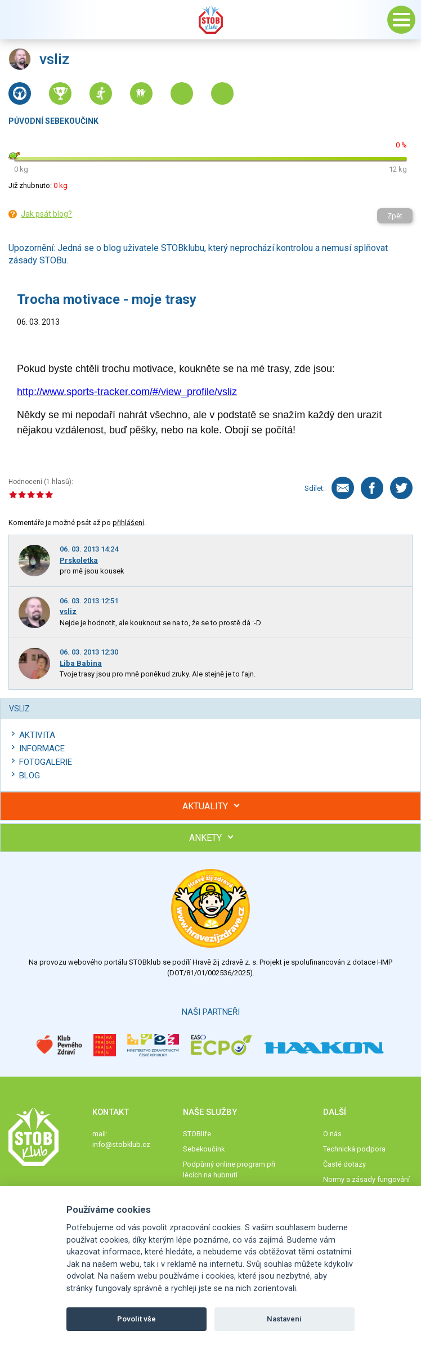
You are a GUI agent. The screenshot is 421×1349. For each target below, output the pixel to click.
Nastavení (284, 1319)
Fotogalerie (45, 762)
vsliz (68, 611)
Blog (29, 775)
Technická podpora (354, 1149)
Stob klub (210, 20)
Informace (42, 748)
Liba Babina (81, 663)
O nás (332, 1134)
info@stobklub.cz (121, 1144)
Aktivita (37, 735)
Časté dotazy (344, 1164)
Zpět (394, 216)
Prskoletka (79, 560)
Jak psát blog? (46, 213)
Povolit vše (136, 1319)
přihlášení (128, 522)
